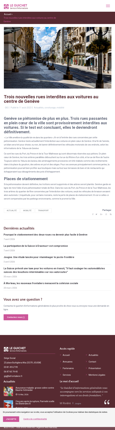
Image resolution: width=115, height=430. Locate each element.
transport (43, 210)
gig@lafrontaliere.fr (13, 376)
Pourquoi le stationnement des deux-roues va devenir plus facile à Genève (45, 234)
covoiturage (50, 107)
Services (67, 375)
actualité (12, 210)
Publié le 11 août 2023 (21, 107)
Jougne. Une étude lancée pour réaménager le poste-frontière (39, 257)
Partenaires (68, 368)
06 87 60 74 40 (11, 371)
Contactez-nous (16, 317)
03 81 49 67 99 (11, 367)
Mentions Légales (97, 375)
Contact (92, 362)
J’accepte (11, 419)
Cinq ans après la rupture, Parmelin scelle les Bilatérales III (35, 402)
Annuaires (67, 362)
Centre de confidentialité (35, 419)
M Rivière (65, 403)
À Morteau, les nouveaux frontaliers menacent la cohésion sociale (41, 283)
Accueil (7, 14)
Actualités (39, 107)
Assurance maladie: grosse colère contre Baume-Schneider (35, 389)
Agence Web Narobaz (47, 427)
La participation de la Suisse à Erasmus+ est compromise (36, 245)
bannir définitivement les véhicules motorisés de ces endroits (70, 144)
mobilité (60, 107)
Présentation (95, 368)
